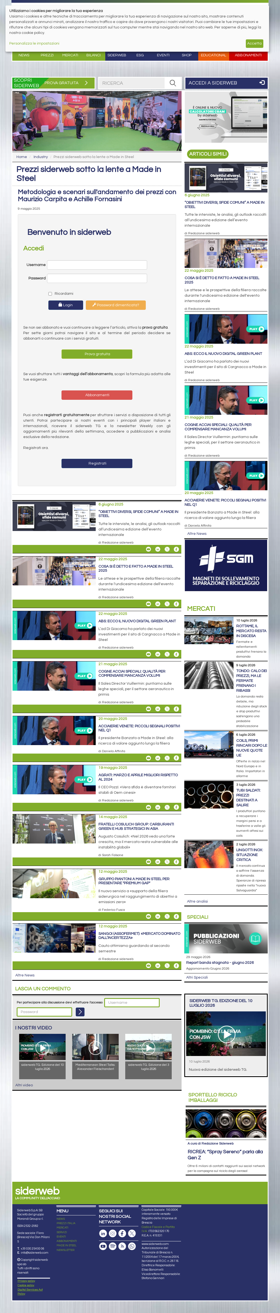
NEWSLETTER (65, 1221)
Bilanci (93, 55)
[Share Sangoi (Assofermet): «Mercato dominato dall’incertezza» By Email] (148, 966)
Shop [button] (186, 55)
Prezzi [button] (47, 55)
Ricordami (59, 294)
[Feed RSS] (122, 1217)
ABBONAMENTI (67, 1212)
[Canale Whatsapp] (132, 1217)
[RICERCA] (173, 83)
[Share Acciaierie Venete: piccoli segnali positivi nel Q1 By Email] (148, 758)
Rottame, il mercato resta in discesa (251, 631)
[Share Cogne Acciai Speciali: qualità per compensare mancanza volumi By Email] (148, 709)
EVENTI (61, 1208)
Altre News (24, 975)
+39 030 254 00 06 (32, 1219)
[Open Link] (226, 117)
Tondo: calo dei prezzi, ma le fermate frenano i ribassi (251, 681)
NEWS (61, 1190)
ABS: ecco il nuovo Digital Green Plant (137, 621)
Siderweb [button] (116, 55)
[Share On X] (167, 549)
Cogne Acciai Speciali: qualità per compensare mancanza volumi (131, 674)
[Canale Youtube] (103, 1217)
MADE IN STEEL (67, 1217)
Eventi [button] (163, 55)
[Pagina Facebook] (122, 1205)
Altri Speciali (197, 977)
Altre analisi (197, 901)
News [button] (24, 55)
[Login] (80, 1012)
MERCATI (62, 1199)
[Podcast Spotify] (113, 1217)
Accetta (254, 43)
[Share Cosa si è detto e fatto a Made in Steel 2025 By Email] (148, 604)
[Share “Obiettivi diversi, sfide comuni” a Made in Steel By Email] (148, 549)
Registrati (97, 463)
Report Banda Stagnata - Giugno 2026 (220, 963)
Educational (213, 55)
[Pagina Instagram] (113, 1205)
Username (36, 265)
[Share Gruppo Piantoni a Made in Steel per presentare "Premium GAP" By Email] (148, 917)
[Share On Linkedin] (158, 549)
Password (37, 278)
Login (66, 305)
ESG (140, 55)
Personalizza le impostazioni (34, 43)
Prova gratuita (97, 354)
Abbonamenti (248, 55)
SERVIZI (62, 1203)
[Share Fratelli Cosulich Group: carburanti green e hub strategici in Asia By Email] (148, 862)
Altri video (24, 1085)
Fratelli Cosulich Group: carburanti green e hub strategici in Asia (136, 826)
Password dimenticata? (115, 305)
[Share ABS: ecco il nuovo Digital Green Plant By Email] (148, 654)
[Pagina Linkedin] (103, 1205)
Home (21, 157)
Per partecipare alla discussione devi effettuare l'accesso (60, 1002)
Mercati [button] (70, 55)
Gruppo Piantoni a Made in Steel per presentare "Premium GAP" (134, 881)
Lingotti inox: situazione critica (249, 855)
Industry (41, 157)
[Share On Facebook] (176, 549)
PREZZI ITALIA (66, 1195)
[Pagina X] (132, 1205)
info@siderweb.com (34, 1224)
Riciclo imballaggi (212, 1097)
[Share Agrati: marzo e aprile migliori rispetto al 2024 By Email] (148, 807)
